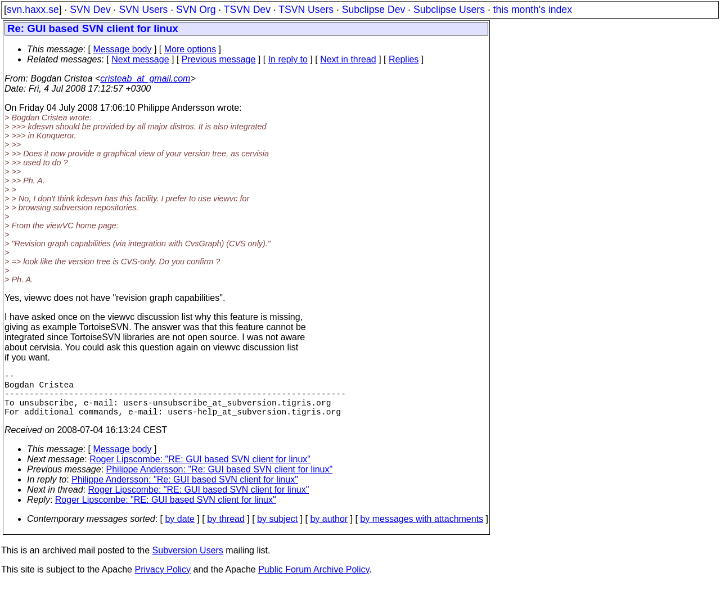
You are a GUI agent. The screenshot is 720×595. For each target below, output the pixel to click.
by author (329, 530)
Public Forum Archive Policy (313, 580)
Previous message (219, 59)
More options (190, 49)
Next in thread (348, 59)
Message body (122, 49)
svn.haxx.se (33, 9)
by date (179, 530)
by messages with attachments (421, 530)
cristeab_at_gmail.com (145, 78)
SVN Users (143, 9)
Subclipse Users (449, 9)
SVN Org (195, 9)
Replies (403, 59)
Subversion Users (187, 561)
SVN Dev (90, 9)
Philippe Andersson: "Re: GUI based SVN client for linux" (219, 480)
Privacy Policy (162, 580)
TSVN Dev (247, 9)
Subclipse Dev (373, 9)
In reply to (288, 59)
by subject (277, 530)
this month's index (532, 9)
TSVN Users (306, 9)
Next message (140, 59)
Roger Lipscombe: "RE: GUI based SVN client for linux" (199, 470)
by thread (226, 530)
